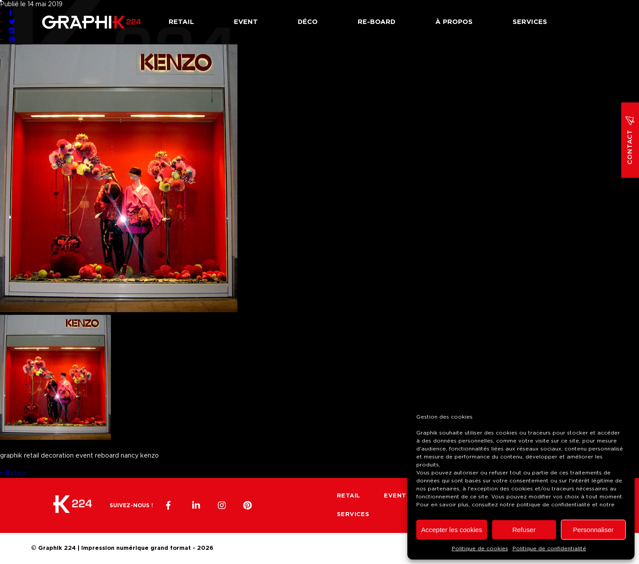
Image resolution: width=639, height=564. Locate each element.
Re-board (376, 22)
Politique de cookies (480, 548)
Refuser (524, 529)
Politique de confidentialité (549, 548)
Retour (13, 473)
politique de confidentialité (553, 504)
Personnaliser (593, 529)
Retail (181, 22)
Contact (630, 140)
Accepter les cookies (451, 529)
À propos (454, 22)
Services (530, 22)
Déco (308, 22)
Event (246, 22)
